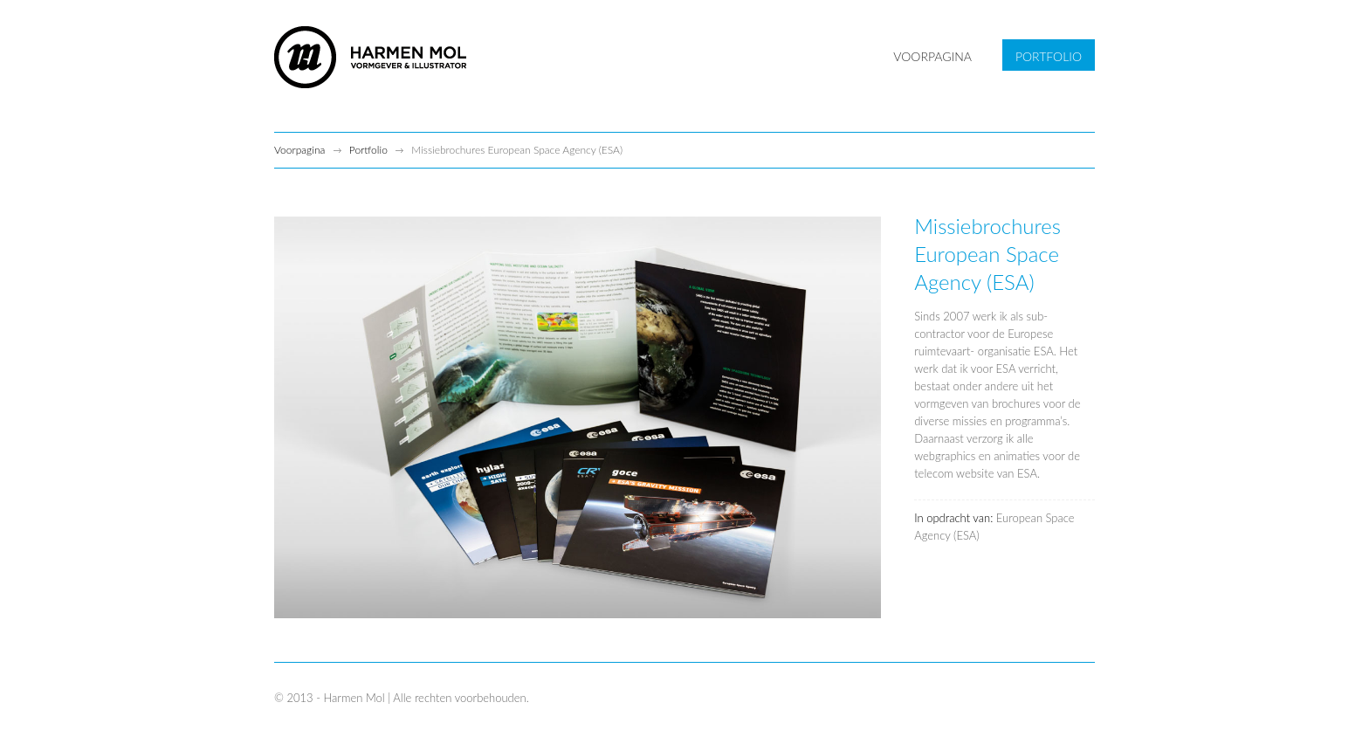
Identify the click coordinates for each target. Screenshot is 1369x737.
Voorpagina (299, 149)
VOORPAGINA (932, 56)
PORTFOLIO (1048, 56)
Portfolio (368, 149)
